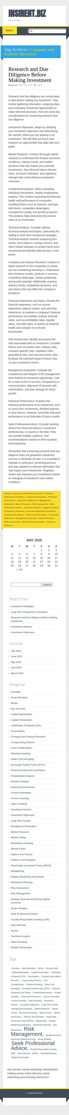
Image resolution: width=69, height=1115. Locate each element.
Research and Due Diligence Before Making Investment (29, 74)
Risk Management (20, 893)
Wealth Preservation (21, 947)
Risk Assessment (40, 504)
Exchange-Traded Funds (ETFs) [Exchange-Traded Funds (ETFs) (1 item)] (36, 988)
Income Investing (20, 798)
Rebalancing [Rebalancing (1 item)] (41, 1021)
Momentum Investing (22, 843)
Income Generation (21, 792)
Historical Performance (36, 515)
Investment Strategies (22, 606)
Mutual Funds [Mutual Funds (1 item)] (45, 1013)
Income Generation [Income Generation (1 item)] (51, 996)
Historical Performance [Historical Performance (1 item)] (31, 996)
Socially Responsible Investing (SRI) (30, 919)
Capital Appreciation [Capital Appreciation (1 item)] (20, 972)
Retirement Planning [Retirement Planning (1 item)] (42, 1025)
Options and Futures (22, 854)
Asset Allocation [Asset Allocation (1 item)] (29, 968)
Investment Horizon (21, 809)
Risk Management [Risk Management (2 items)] (26, 1031)
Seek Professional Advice (33, 522)
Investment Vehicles (21, 626)
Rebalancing (17, 871)
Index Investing (19, 803)
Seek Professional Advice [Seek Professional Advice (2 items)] (33, 1045)
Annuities (16, 691)
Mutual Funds (18, 848)
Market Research (23, 504)
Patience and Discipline (23, 859)
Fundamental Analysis (36, 497)
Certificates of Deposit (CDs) (26, 725)
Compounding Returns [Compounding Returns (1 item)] (31, 980)
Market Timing (18, 837)
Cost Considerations (21, 747)
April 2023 (16, 667)
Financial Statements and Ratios (41, 511)
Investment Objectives (27, 500)
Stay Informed (18, 925)
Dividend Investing (20, 753)
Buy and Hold (18, 708)
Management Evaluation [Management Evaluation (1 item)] (22, 1009)
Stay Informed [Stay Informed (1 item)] (24, 1053)
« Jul (19, 569)
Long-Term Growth (21, 820)
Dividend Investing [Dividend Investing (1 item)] (34, 984)
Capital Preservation (21, 720)
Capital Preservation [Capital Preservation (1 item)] (40, 972)
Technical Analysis (32, 507)
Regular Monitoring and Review (27, 876)
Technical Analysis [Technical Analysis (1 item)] (48, 1053)
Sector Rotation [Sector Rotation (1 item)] (44, 1039)
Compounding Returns (23, 742)
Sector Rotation (19, 908)
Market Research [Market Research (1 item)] (42, 1009)
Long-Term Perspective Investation (29, 612)
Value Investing (19, 942)
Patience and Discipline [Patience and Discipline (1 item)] (34, 1017)
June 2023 (16, 656)
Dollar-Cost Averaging (22, 759)
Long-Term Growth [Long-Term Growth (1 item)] (50, 1005)
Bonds (14, 703)
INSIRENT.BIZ (27, 13)
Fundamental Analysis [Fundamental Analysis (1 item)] (42, 992)
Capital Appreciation (21, 714)
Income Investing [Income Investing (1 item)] (19, 1000)
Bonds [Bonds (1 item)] (40, 968)
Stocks (14, 930)
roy (40, 85)
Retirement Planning (22, 882)
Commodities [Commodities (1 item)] (33, 976)
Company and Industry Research (28, 493)
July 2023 (16, 650)
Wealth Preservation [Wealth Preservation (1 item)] (20, 1057)
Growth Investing (20, 781)
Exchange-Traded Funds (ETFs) (28, 764)
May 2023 (16, 662)
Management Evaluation (26, 518)
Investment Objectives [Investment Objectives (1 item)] (29, 1005)
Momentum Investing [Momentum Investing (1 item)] (28, 1013)
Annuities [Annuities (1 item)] (16, 968)
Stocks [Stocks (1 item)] (35, 1053)
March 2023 (17, 673)
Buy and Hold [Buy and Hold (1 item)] (51, 968)
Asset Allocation (19, 697)
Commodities (18, 731)
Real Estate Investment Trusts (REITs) (31, 865)
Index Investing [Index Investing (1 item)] (35, 1000)
